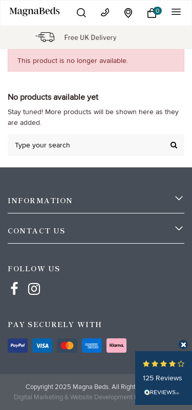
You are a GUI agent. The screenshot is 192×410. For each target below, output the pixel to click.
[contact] (105, 12)
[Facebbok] (14, 279)
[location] (128, 12)
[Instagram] (34, 279)
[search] (173, 145)
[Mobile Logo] (34, 11)
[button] (81, 13)
